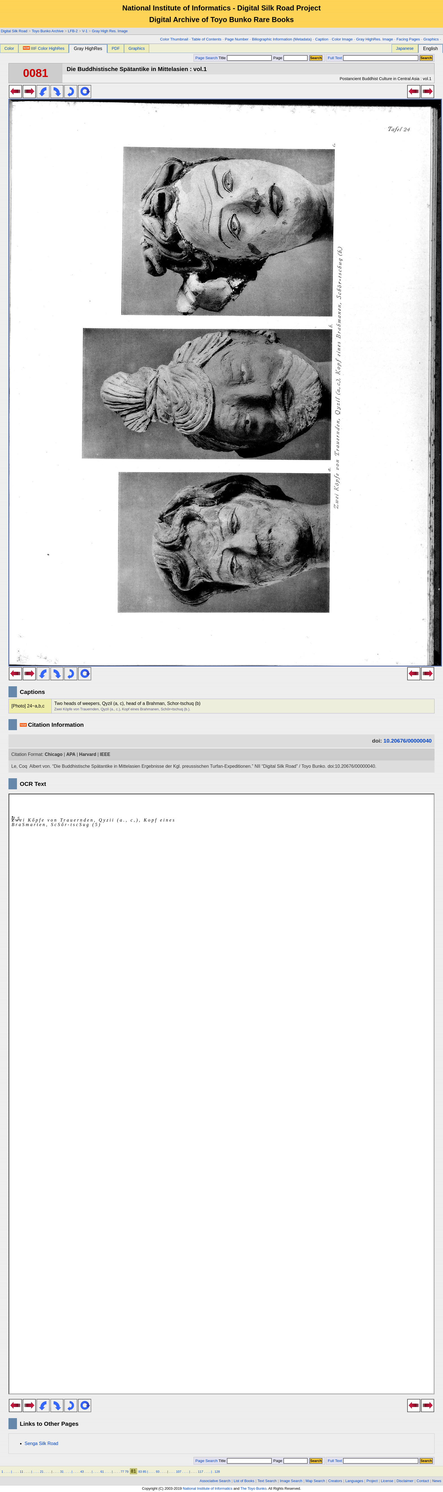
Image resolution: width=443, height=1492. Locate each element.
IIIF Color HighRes (43, 48)
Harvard (87, 754)
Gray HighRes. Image (374, 39)
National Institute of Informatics (208, 1488)
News (436, 1481)
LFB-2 (73, 31)
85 (144, 1471)
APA (70, 754)
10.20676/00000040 (407, 741)
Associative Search (215, 1481)
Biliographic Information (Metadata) (282, 39)
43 (82, 1471)
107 (178, 1471)
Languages (354, 1481)
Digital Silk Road (14, 31)
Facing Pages (408, 39)
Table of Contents (207, 39)
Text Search (267, 1481)
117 (200, 1471)
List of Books (244, 1481)
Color (9, 48)
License (387, 1481)
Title (245, 58)
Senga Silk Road (41, 1443)
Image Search (291, 1481)
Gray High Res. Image (110, 31)
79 (126, 1471)
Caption (321, 39)
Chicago (53, 754)
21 (41, 1471)
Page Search (206, 58)
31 (62, 1471)
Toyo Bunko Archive (47, 31)
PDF (116, 48)
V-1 (85, 31)
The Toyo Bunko (253, 1488)
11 (21, 1471)
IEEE (105, 754)
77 (122, 1471)
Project (372, 1481)
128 (217, 1471)
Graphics (430, 39)
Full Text (335, 58)
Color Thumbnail (174, 39)
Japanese (405, 48)
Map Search (315, 1481)
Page (290, 58)
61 (102, 1471)
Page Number (237, 39)
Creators (335, 1481)
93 (157, 1471)
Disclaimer (405, 1481)
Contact (423, 1481)
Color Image (342, 39)
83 (140, 1471)
